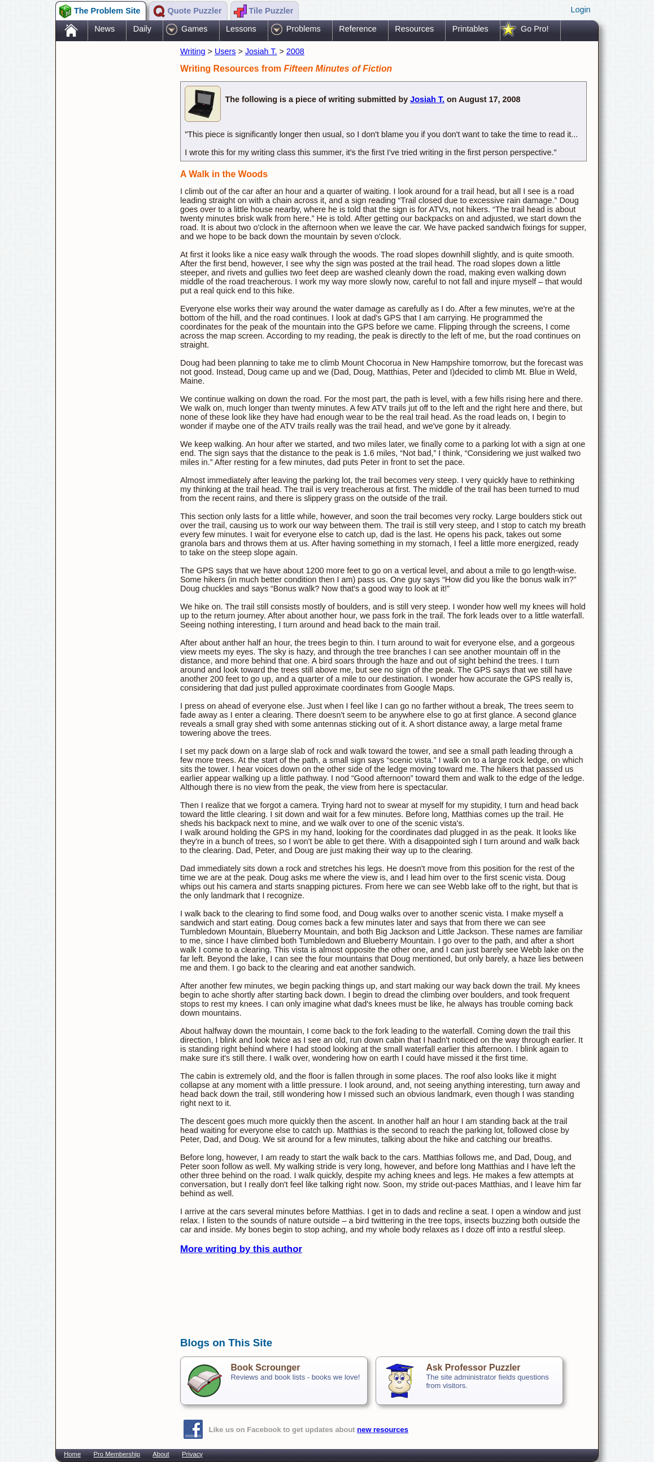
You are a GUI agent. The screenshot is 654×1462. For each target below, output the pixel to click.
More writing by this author (241, 1249)
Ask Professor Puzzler (473, 1367)
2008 (295, 51)
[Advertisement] (112, 221)
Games (194, 28)
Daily (142, 28)
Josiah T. (261, 51)
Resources (414, 28)
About (160, 1454)
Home (72, 1454)
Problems (303, 28)
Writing (193, 51)
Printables (470, 28)
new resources (382, 1429)
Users (225, 51)
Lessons (241, 28)
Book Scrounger (265, 1367)
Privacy (192, 1454)
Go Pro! (535, 28)
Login (580, 9)
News (104, 28)
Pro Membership (117, 1454)
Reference (357, 28)
